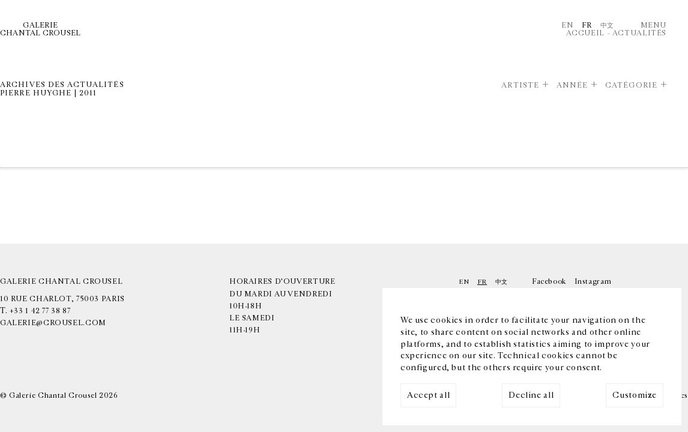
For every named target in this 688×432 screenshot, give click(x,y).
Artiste (520, 85)
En (567, 25)
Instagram (593, 281)
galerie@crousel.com (53, 323)
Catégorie (631, 85)
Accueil (585, 33)
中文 (607, 25)
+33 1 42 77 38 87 (40, 311)
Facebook (549, 281)
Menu (653, 25)
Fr (587, 25)
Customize (634, 395)
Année (572, 85)
